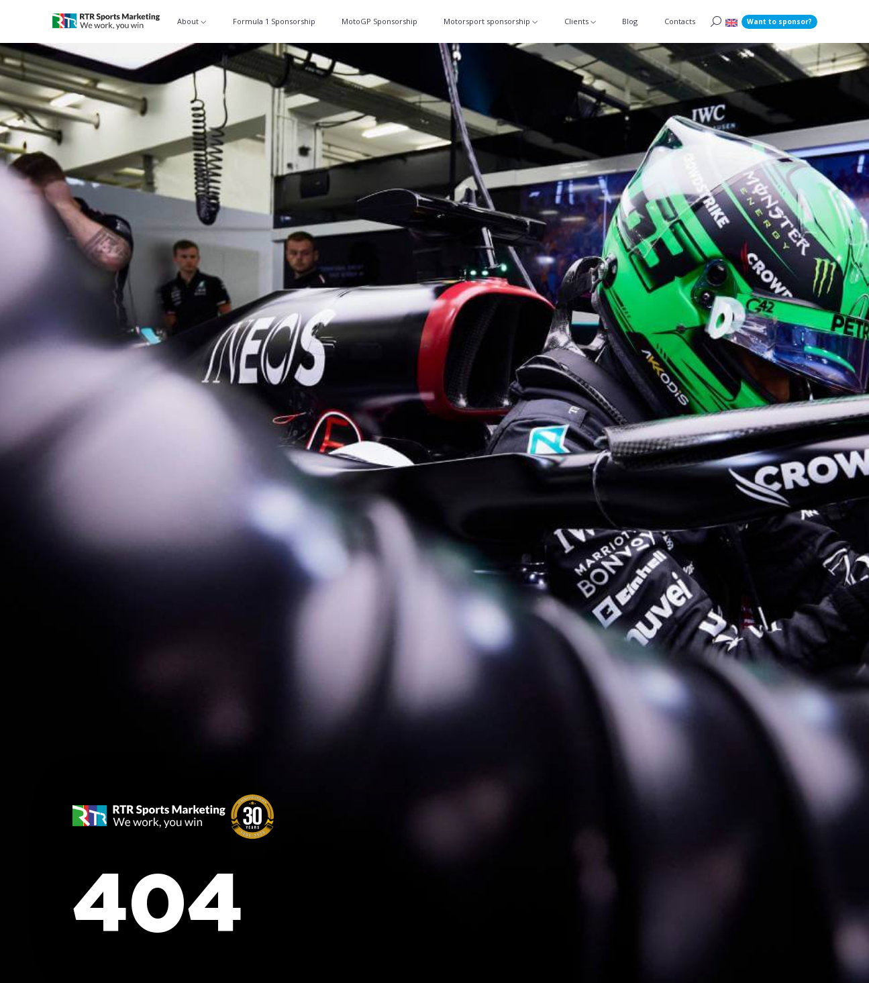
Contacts (679, 21)
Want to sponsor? (779, 21)
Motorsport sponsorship (487, 21)
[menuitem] (731, 22)
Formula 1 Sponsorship (274, 21)
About (188, 21)
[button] (173, 826)
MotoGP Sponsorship (379, 21)
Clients (576, 21)
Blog (629, 21)
